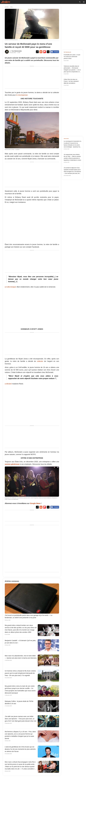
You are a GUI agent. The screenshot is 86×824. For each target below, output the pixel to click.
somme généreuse (12, 464)
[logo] (5, 2)
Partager (54, 52)
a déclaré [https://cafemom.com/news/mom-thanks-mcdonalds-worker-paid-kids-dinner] (8, 384)
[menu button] (84, 2)
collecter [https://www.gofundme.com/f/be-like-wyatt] (40, 361)
